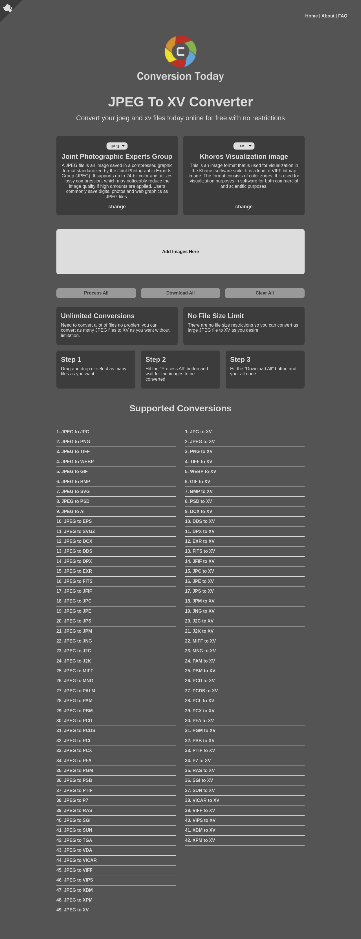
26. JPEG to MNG (74, 680)
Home (311, 16)
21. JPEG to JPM (74, 631)
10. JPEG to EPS (74, 521)
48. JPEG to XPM (74, 900)
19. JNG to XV (200, 611)
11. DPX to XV (200, 531)
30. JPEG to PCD (74, 720)
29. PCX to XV (200, 710)
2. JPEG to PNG (73, 441)
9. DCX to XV (198, 511)
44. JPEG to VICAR (76, 860)
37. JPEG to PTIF (74, 790)
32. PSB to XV (200, 740)
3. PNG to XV (199, 451)
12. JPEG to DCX (74, 541)
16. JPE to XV (199, 581)
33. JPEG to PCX (74, 750)
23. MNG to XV (200, 650)
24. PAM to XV (200, 661)
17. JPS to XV (199, 591)
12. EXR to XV (200, 541)
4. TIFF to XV (198, 461)
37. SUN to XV (200, 790)
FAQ (342, 16)
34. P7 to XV (198, 760)
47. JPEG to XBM (74, 890)
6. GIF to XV (197, 481)
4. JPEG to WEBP (75, 461)
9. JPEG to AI (70, 511)
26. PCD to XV (200, 680)
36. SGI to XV (199, 780)
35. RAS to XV (200, 770)
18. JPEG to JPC (74, 601)
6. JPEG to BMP (73, 481)
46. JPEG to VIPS (74, 880)
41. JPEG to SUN (74, 830)
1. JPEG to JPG (72, 431)
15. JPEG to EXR (74, 571)
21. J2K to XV (199, 631)
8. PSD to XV (198, 501)
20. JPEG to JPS (73, 621)
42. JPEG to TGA (74, 840)
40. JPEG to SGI (73, 820)
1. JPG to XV (198, 431)
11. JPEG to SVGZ (75, 531)
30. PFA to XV (199, 720)
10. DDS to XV (200, 521)
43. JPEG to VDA (74, 850)
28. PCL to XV (199, 700)
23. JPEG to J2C (73, 650)
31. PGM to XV (200, 730)
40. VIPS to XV (200, 820)
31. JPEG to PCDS (75, 730)
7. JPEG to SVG (73, 491)
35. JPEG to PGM (74, 770)
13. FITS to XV (200, 551)
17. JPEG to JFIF (74, 591)
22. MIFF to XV (200, 641)
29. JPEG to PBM (74, 710)
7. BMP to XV (199, 491)
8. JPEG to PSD (72, 501)
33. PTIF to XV (200, 750)
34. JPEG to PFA (73, 760)
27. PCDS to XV (201, 690)
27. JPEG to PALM (75, 690)
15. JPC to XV (199, 571)
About (328, 16)
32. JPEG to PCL (74, 740)
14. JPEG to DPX (74, 561)
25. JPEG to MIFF (74, 670)
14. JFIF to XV (200, 561)
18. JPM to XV (200, 601)
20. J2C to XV (199, 621)
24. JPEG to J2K (73, 661)
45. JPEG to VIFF (74, 870)
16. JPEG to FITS (74, 581)
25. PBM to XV (200, 670)
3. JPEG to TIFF (73, 451)
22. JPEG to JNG (74, 641)
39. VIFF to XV (200, 810)
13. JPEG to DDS (74, 551)
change (117, 206)
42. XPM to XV (200, 840)
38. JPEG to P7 (72, 800)
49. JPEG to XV (72, 909)
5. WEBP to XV (200, 471)
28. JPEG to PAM (74, 700)
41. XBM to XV (200, 830)
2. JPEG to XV (200, 441)
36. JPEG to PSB (74, 780)
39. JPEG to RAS (74, 810)
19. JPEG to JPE (73, 611)
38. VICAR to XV (202, 800)
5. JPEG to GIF (72, 471)
